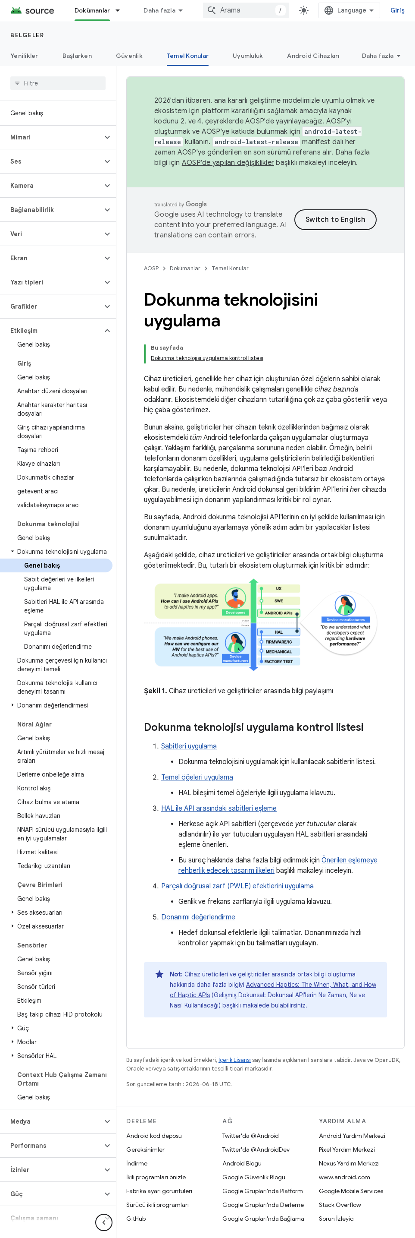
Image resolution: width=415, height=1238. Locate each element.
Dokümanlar (185, 268)
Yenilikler (24, 56)
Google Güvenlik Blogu (253, 1148)
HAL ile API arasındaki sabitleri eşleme (219, 779)
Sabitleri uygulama (189, 717)
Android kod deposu (154, 1106)
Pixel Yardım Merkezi (347, 1120)
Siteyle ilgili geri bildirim (164, 1234)
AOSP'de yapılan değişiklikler (228, 162)
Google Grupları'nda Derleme (263, 1175)
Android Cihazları (313, 56)
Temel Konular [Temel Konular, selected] (188, 56)
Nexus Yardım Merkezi (349, 1134)
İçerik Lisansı (234, 1030)
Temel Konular (230, 268)
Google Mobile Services (351, 1161)
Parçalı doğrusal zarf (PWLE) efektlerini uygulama (237, 857)
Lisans (272, 1220)
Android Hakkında (151, 1220)
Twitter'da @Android (250, 1106)
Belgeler (27, 35)
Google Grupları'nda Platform (262, 1161)
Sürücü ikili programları (157, 1175)
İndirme (136, 1134)
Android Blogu (242, 1134)
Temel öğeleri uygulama (197, 748)
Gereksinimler (145, 1120)
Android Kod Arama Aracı (181, 10)
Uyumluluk (248, 56)
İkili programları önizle (156, 1148)
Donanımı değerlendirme (198, 888)
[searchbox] (58, 83)
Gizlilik (298, 1220)
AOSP (151, 268)
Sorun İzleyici (337, 1189)
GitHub (136, 1189)
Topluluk (196, 1220)
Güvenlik (129, 56)
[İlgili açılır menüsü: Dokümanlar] (121, 10)
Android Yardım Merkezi (352, 1106)
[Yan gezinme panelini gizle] (103, 1222)
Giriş (397, 10)
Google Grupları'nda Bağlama (263, 1189)
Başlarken (77, 56)
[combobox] (246, 10)
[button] (51, 137)
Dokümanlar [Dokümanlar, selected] (92, 10)
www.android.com (344, 1148)
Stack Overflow (340, 1175)
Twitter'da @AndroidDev (256, 1120)
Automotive (382, 56)
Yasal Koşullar (236, 1220)
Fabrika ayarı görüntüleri (159, 1161)
